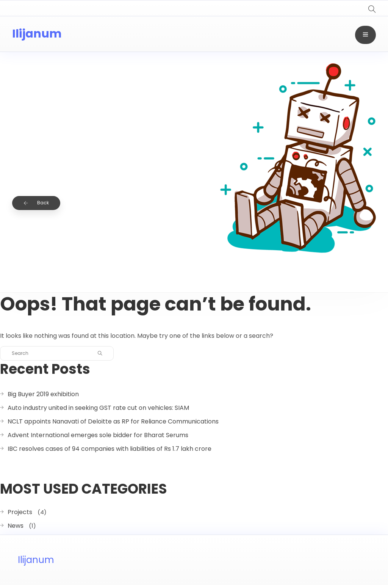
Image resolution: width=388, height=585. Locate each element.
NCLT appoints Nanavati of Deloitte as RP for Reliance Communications (113, 421)
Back (36, 202)
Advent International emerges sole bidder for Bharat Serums (98, 435)
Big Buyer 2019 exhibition (43, 394)
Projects (20, 512)
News (15, 525)
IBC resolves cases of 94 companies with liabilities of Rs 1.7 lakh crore (109, 448)
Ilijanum (37, 34)
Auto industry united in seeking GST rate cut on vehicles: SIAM (98, 407)
